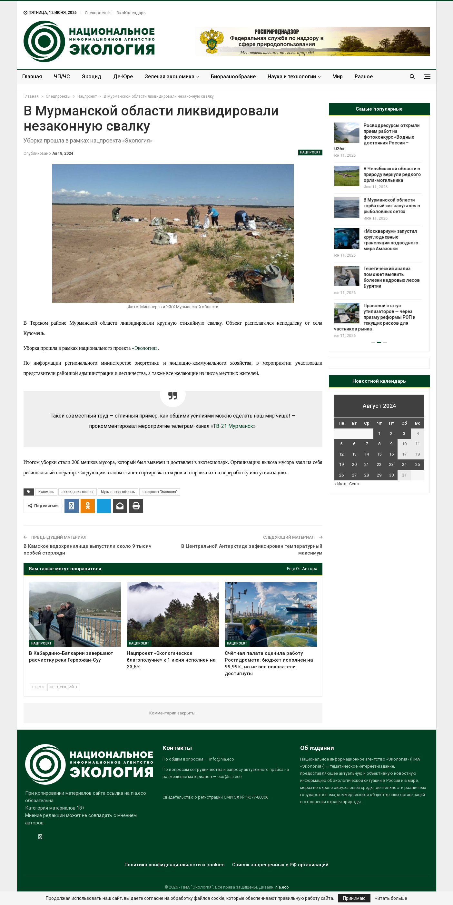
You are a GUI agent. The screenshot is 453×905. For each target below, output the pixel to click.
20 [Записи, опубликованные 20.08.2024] (354, 464)
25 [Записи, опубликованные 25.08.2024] (417, 464)
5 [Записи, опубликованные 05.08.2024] (341, 443)
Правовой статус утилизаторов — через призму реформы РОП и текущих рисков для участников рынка (376, 317)
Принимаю (354, 898)
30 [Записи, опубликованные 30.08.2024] (391, 475)
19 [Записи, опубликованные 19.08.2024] (341, 464)
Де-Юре (123, 77)
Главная (32, 77)
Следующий (64, 687)
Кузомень (46, 492)
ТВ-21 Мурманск (233, 426)
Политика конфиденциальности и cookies (174, 865)
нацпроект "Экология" (160, 492)
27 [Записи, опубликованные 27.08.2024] (354, 475)
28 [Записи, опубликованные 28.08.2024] (366, 475)
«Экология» (145, 348)
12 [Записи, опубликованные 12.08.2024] (341, 454)
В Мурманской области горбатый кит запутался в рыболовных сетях (394, 205)
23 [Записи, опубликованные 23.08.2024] (391, 464)
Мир (337, 77)
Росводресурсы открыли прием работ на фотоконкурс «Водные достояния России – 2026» (378, 137)
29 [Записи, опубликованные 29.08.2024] (379, 475)
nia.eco (282, 887)
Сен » (354, 483)
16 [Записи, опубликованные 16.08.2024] (391, 454)
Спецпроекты (98, 12)
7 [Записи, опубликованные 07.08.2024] (367, 443)
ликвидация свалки (78, 492)
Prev (37, 687)
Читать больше (391, 898)
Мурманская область (118, 492)
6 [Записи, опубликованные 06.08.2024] (354, 443)
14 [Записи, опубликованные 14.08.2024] (366, 454)
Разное (364, 77)
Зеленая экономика (169, 77)
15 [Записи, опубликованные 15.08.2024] (379, 454)
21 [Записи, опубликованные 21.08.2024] (366, 464)
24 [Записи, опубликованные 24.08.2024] (404, 464)
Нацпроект (310, 152)
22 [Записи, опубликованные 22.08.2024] (379, 464)
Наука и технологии (292, 77)
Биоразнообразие (233, 77)
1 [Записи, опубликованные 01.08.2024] (379, 433)
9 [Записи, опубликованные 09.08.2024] (391, 443)
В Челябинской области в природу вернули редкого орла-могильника (395, 174)
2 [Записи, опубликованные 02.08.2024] (391, 433)
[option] (379, 231)
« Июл (340, 483)
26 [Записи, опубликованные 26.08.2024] (341, 475)
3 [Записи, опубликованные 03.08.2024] (404, 433)
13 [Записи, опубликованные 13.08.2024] (354, 454)
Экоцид (91, 77)
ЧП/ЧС (62, 77)
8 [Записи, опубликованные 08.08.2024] (379, 443)
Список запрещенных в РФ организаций (280, 865)
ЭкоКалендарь (131, 12)
